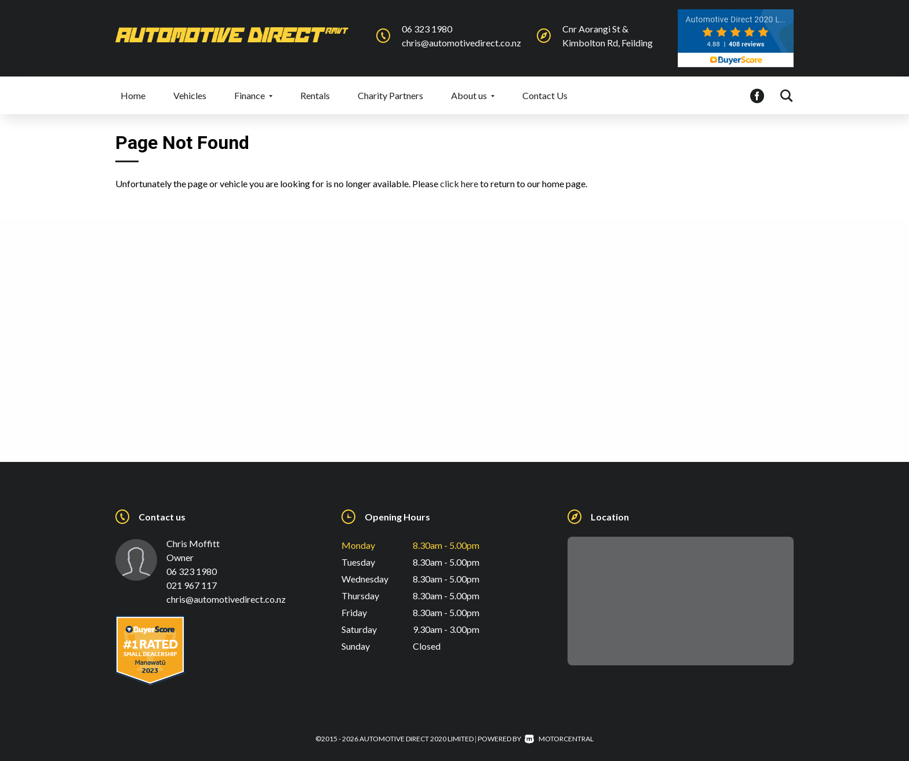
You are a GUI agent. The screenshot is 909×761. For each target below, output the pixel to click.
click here (459, 183)
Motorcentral (559, 738)
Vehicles (189, 95)
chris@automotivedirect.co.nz (461, 42)
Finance (253, 95)
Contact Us (545, 95)
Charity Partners (390, 95)
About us (473, 95)
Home (133, 95)
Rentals (315, 95)
